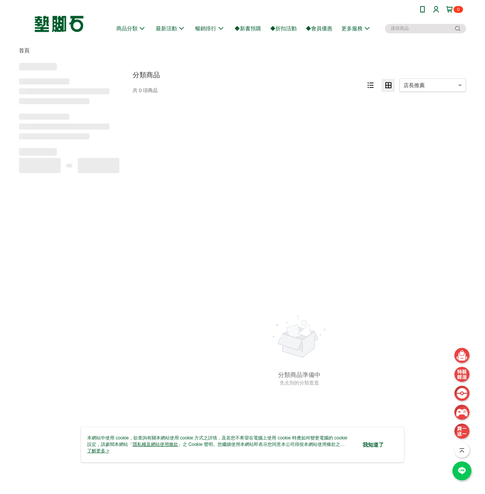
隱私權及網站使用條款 (155, 444)
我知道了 (373, 445)
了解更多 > (98, 450)
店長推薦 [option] (414, 85)
